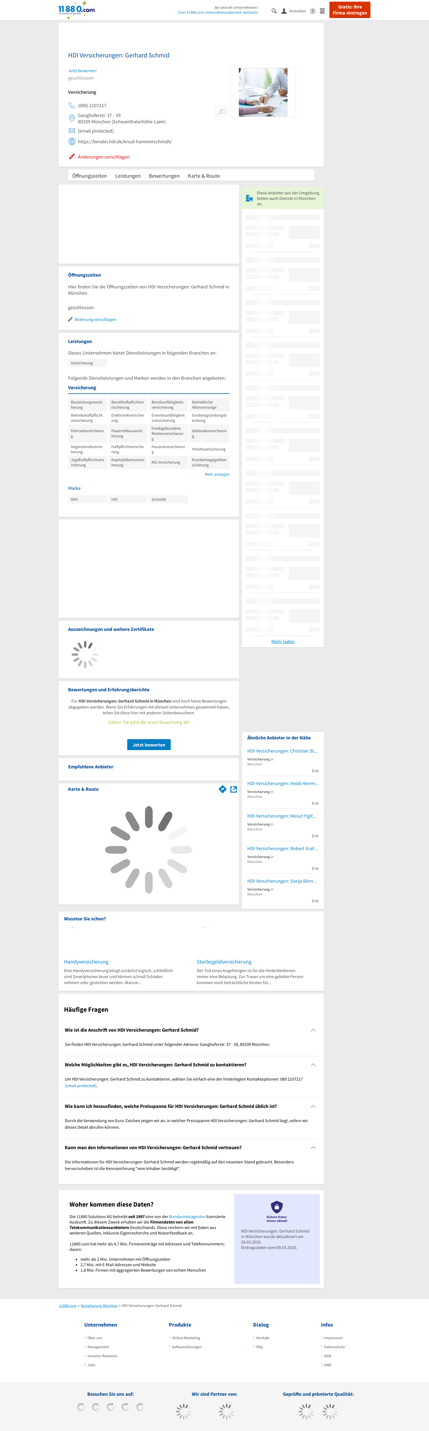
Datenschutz (334, 1346)
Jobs (91, 1364)
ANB (327, 1364)
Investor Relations (102, 1355)
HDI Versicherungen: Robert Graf (280, 848)
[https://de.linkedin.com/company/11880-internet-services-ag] (140, 1408)
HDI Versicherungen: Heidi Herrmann (282, 783)
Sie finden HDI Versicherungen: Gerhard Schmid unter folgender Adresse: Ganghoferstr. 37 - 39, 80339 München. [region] (167, 1044)
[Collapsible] (313, 1029)
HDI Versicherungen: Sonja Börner (282, 881)
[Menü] (324, 10)
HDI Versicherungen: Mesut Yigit (280, 816)
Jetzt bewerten (149, 745)
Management (98, 1346)
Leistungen (128, 175)
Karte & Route (204, 175)
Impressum (333, 1337)
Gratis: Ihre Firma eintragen (350, 10)
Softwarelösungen (187, 1346)
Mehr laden (283, 641)
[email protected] (81, 1085)
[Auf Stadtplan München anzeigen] (233, 789)
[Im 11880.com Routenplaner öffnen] (223, 788)
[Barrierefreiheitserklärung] (315, 10)
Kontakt (262, 1337)
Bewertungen (164, 175)
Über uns (95, 1337)
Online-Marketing (186, 1337)
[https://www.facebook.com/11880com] (81, 1408)
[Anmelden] (295, 10)
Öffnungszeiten (89, 175)
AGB (327, 1355)
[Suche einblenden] (276, 10)
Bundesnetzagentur (187, 1216)
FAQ (259, 1346)
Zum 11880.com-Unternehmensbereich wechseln (218, 12)
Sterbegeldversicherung (224, 961)
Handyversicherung (86, 961)
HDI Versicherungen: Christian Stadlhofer (282, 751)
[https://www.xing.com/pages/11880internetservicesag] (125, 1408)
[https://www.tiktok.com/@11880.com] (96, 1408)
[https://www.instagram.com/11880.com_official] (110, 1408)
